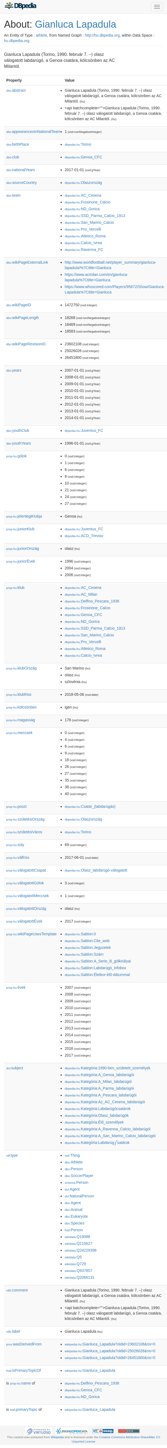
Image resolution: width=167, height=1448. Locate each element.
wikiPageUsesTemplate (31, 934)
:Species (74, 1223)
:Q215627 (78, 1243)
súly (15, 845)
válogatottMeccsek (27, 896)
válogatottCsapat (26, 870)
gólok (16, 456)
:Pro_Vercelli (83, 229)
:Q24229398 (81, 1250)
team (13, 195)
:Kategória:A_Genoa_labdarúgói (99, 1075)
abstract (16, 90)
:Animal (73, 1209)
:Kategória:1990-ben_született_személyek (107, 1068)
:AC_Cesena (83, 195)
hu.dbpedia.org (16, 41)
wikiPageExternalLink (27, 262)
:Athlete (74, 1162)
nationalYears (20, 170)
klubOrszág (21, 668)
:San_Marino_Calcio (89, 222)
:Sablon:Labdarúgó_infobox (95, 968)
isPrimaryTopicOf (23, 1370)
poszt (16, 806)
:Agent (72, 1189)
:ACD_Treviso (84, 536)
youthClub (17, 430)
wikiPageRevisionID (26, 344)
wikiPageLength (22, 317)
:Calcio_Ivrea (83, 243)
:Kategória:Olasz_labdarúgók (97, 1115)
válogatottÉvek (24, 921)
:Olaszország (83, 182)
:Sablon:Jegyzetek (88, 947)
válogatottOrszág (26, 908)
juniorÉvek (20, 561)
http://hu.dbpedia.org (102, 35)
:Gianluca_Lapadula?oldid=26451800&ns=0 (110, 1357)
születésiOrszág (25, 819)
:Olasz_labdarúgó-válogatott (96, 870)
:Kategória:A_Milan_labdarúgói (98, 1081)
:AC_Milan (81, 594)
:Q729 (75, 1264)
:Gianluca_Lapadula (90, 1370)
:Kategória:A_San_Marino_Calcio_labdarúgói (110, 1136)
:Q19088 (77, 1237)
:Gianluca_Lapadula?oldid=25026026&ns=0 (110, 1351)
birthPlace (17, 144)
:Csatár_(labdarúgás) (90, 806)
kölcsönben (21, 707)
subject (14, 1068)
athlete (41, 35)
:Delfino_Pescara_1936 (92, 601)
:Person (74, 1169)
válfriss (17, 857)
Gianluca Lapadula (75, 24)
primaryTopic (23, 1409)
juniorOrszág (22, 548)
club (12, 157)
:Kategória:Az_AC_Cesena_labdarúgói (105, 1102)
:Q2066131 (79, 1277)
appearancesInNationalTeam (33, 131)
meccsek (19, 733)
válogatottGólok (25, 883)
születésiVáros (24, 832)
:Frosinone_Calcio (87, 202)
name (20, 1383)
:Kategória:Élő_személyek (94, 1122)
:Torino (78, 144)
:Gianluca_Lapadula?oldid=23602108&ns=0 (110, 1344)
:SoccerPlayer (79, 1175)
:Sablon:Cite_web (87, 941)
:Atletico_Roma (85, 236)
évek (15, 987)
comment (17, 1290)
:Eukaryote (76, 1216)
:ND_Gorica (82, 209)
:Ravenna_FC (84, 249)
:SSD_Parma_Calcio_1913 (95, 215)
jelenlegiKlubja (24, 516)
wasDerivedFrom (24, 1344)
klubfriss (18, 694)
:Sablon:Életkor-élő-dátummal (97, 974)
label (13, 1331)
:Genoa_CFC (83, 157)
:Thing (72, 1155)
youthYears (18, 443)
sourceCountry (21, 182)
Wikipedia (57, 1437)
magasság (20, 720)
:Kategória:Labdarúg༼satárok (97, 1142)
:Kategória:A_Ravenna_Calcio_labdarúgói (107, 1129)
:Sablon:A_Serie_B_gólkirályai (98, 961)
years (13, 370)
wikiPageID (18, 305)
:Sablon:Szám (84, 954)
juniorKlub (20, 529)
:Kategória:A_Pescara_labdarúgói (100, 1095)
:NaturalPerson (79, 1196)
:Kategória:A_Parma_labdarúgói (99, 1088)
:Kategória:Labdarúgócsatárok (98, 1108)
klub (15, 587)
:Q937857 (78, 1270)
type (12, 1155)
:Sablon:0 (80, 934)
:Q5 (73, 1257)
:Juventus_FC (84, 430)
